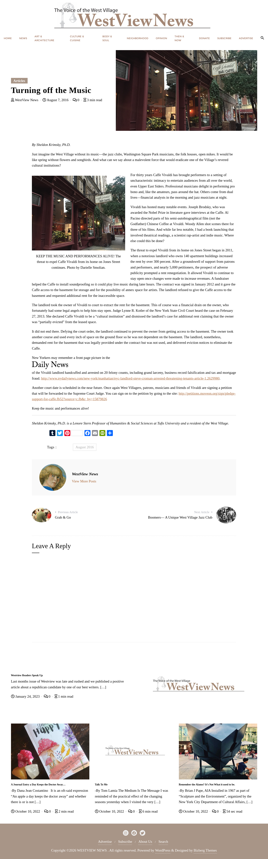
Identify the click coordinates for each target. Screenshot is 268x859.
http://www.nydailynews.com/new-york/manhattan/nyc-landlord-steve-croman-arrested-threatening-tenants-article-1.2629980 (130, 378)
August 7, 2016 (56, 100)
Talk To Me (101, 784)
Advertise (105, 842)
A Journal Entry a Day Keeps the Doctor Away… (38, 784)
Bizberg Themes (205, 850)
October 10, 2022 (26, 811)
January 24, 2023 (26, 696)
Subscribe (125, 842)
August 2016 (85, 447)
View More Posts (84, 481)
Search (163, 842)
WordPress (162, 850)
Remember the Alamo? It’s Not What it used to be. (207, 784)
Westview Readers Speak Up (27, 675)
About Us (145, 842)
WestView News (25, 100)
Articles (19, 81)
